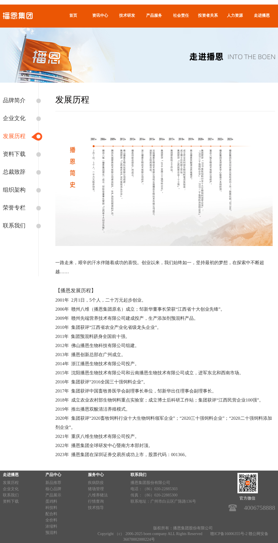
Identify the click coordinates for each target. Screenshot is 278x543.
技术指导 (96, 508)
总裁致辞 (14, 172)
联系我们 (14, 225)
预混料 (51, 533)
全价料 (51, 520)
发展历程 (14, 136)
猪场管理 (96, 489)
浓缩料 (51, 526)
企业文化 (14, 118)
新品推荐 (53, 483)
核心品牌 (53, 489)
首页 (73, 15)
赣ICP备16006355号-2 (228, 534)
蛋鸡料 (51, 501)
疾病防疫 (96, 483)
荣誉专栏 (14, 207)
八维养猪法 (98, 495)
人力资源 (235, 15)
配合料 (51, 514)
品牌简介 (14, 100)
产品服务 (154, 15)
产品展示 (53, 495)
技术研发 (127, 15)
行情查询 (96, 501)
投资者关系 (208, 15)
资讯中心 (100, 15)
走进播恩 (262, 15)
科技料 (51, 508)
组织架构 (14, 190)
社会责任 (181, 15)
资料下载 (14, 154)
